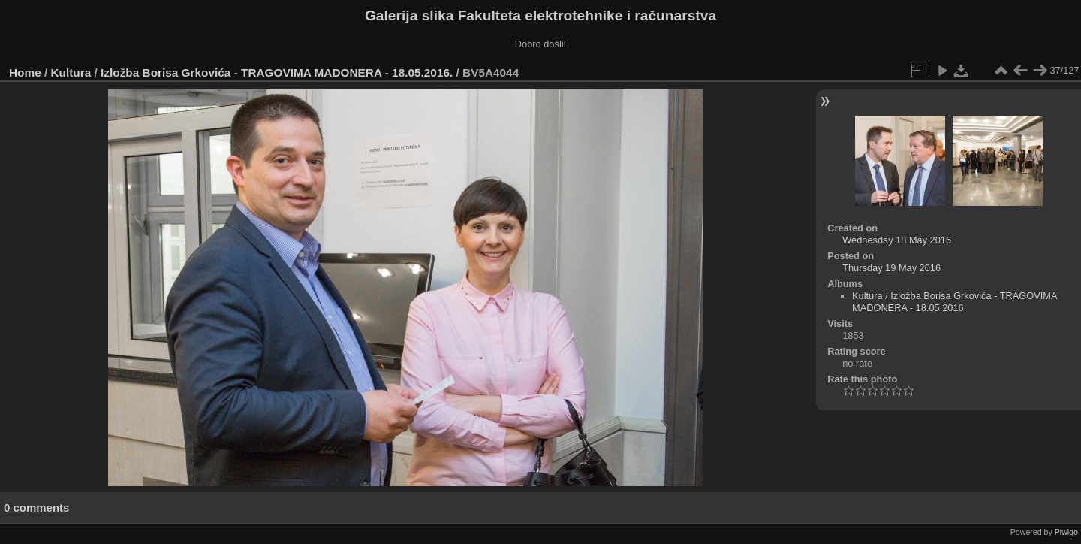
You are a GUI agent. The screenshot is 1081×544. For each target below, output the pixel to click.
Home (25, 72)
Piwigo (1066, 531)
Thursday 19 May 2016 (891, 268)
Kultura (71, 72)
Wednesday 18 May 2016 (896, 240)
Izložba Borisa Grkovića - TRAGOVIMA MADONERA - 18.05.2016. (277, 72)
